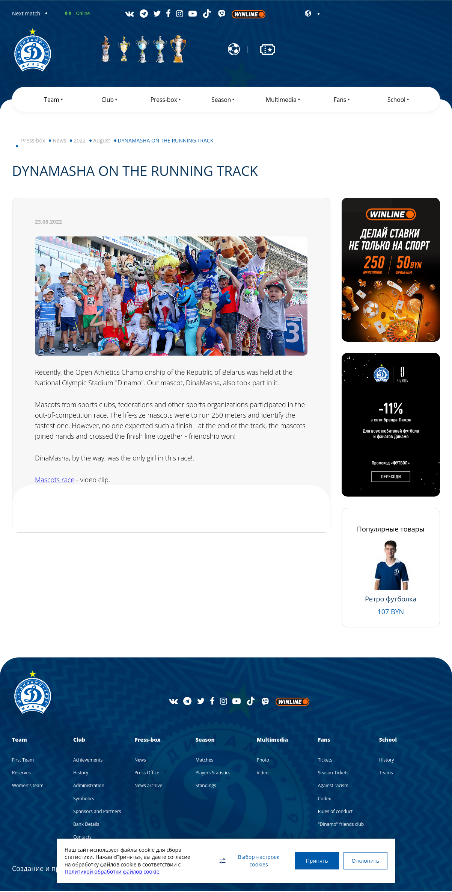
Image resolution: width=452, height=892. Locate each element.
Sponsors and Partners (97, 812)
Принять (315, 860)
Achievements (87, 760)
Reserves (21, 773)
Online (83, 13)
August (101, 141)
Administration (88, 786)
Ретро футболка (390, 599)
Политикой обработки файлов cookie (112, 871)
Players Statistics (213, 773)
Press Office (146, 773)
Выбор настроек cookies (246, 860)
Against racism (333, 786)
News (59, 141)
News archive (148, 786)
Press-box (33, 141)
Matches (204, 760)
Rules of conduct (335, 812)
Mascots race (55, 480)
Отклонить (365, 860)
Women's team (28, 786)
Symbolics (83, 799)
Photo (263, 760)
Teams (386, 773)
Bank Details (86, 825)
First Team (23, 760)
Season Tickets (333, 773)
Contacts (82, 837)
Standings (206, 786)
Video (262, 773)
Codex (324, 799)
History (80, 773)
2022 (80, 141)
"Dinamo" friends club (341, 825)
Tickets (325, 760)
